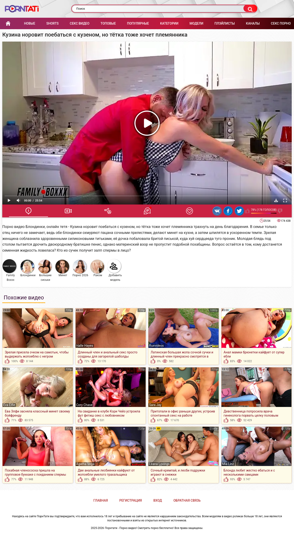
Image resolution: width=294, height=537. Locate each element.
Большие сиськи (45, 270)
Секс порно (281, 23)
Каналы (253, 23)
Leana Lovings (159, 464)
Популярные (138, 23)
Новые (29, 23)
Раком (97, 268)
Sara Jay (155, 405)
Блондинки (28, 268)
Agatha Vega (85, 464)
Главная (8, 23)
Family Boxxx (9, 270)
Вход (157, 500)
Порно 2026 (80, 268)
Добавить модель (114, 270)
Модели (196, 23)
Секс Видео (79, 23)
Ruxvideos (156, 345)
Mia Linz (228, 464)
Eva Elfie (9, 405)
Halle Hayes (84, 345)
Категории (169, 23)
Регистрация (130, 500)
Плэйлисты (225, 23)
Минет (62, 268)
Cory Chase (84, 405)
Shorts (52, 23)
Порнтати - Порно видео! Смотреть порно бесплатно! (139, 528)
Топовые (108, 23)
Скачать (276, 200)
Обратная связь (187, 500)
